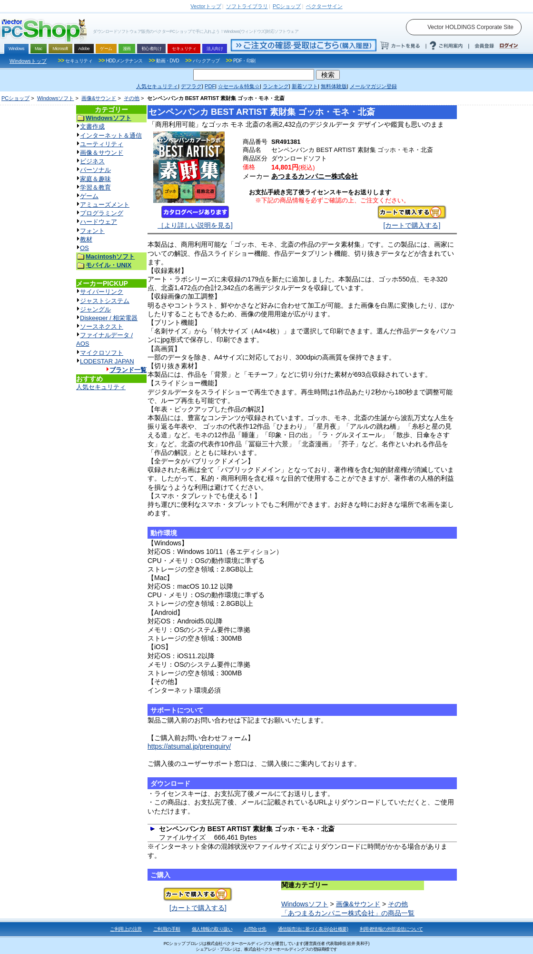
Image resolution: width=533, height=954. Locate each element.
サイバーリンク (101, 291)
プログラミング (101, 213)
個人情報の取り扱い (212, 929)
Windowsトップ (28, 61)
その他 (131, 98)
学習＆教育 (95, 187)
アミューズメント (104, 204)
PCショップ (15, 98)
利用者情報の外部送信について (391, 929)
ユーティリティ (101, 144)
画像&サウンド (98, 98)
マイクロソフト (101, 352)
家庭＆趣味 (95, 178)
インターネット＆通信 (111, 135)
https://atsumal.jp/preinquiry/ (189, 746)
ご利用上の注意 (126, 929)
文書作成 (92, 126)
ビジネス (92, 161)
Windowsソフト (55, 98)
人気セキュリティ (101, 387)
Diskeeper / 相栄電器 (109, 317)
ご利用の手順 (166, 929)
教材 (86, 239)
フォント (92, 230)
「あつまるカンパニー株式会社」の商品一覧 (348, 913)
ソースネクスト (101, 326)
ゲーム (89, 196)
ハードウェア (98, 221)
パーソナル (95, 169)
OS (84, 247)
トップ (205, 6)
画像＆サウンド (101, 152)
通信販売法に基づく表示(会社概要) (313, 929)
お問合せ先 (255, 929)
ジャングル (95, 309)
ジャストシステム (104, 300)
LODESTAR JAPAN (107, 361)
